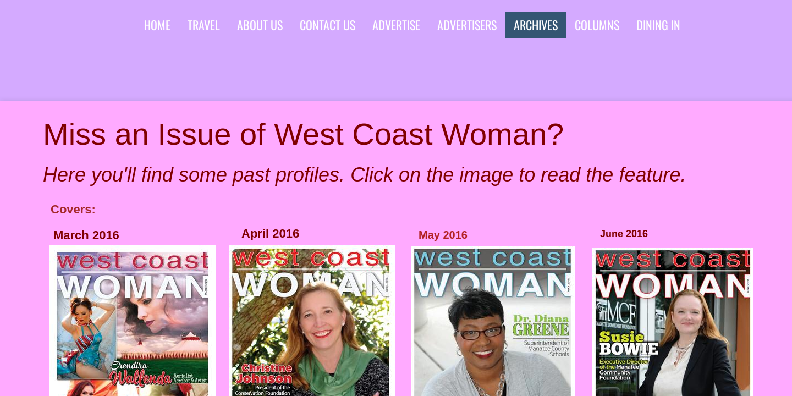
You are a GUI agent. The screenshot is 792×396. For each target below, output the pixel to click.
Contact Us (327, 25)
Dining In (658, 25)
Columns (597, 25)
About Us (260, 25)
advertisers (467, 25)
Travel (204, 25)
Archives (536, 25)
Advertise (396, 25)
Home (157, 25)
